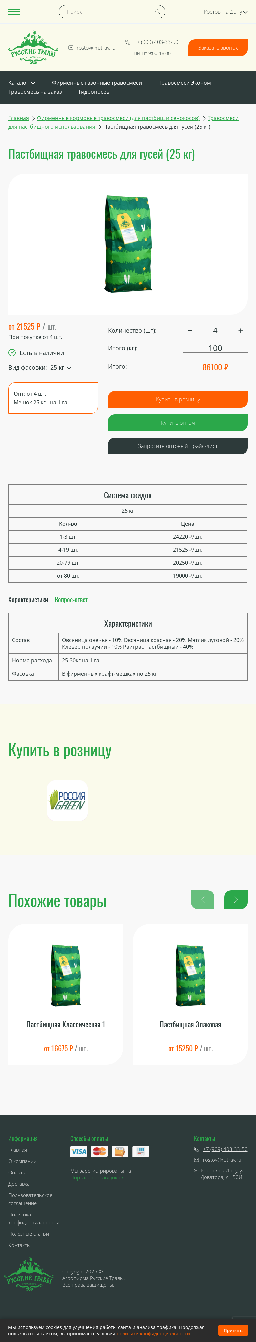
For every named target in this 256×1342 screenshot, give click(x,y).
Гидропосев (94, 91)
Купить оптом (178, 422)
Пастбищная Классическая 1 (65, 1024)
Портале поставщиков (96, 1177)
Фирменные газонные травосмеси (97, 82)
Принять (233, 1330)
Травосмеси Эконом (185, 82)
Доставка (19, 1183)
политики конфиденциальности (153, 1333)
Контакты (19, 1245)
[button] (236, 899)
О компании (22, 1161)
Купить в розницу (178, 399)
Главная (18, 118)
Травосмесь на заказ (35, 91)
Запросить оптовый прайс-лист (178, 446)
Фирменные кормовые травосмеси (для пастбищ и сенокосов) (118, 118)
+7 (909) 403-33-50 (151, 42)
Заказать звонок (218, 47)
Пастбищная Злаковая (190, 1024)
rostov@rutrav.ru (91, 47)
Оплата (16, 1172)
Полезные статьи (28, 1233)
